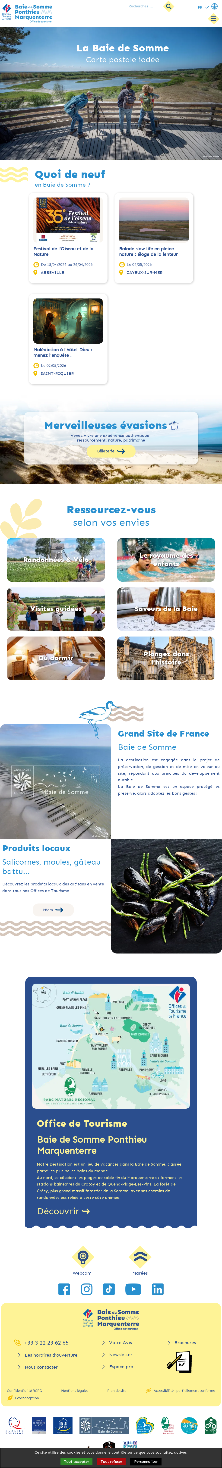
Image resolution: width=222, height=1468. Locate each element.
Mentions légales (74, 1391)
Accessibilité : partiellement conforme (184, 1391)
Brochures (185, 1342)
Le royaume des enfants (166, 560)
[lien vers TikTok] (109, 1289)
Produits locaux (36, 848)
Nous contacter (41, 1367)
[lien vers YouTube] (133, 1289)
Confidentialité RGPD (24, 1391)
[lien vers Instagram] (86, 1289)
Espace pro (121, 1366)
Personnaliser (146, 1461)
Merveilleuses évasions (105, 425)
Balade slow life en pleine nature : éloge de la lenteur (148, 251)
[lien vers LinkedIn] (158, 1289)
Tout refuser (111, 1461)
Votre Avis (120, 1342)
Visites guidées (56, 609)
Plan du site (116, 1391)
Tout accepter (76, 1461)
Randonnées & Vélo (56, 560)
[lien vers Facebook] (64, 1289)
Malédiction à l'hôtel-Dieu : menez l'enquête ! (62, 352)
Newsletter (120, 1354)
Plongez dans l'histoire (166, 658)
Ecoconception (27, 1398)
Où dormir (55, 658)
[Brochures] (179, 1362)
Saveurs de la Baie (166, 609)
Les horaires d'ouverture (51, 1355)
